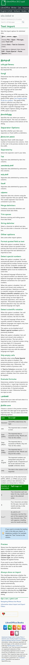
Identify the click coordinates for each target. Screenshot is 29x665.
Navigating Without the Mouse (11, 601)
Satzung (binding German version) (11, 640)
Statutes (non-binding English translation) (13, 639)
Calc (19, 7)
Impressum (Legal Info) (8, 637)
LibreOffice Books (14, 622)
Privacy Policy (20, 637)
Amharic (16, 11)
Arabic (24, 11)
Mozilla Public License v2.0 (14, 645)
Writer (14, 7)
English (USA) (6, 11)
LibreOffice (5, 7)
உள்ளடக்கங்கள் (6, 16)
